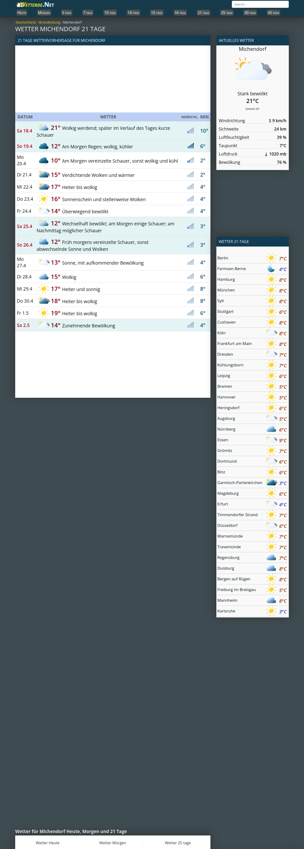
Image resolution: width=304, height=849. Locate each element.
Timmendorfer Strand (252, 515)
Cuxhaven (252, 322)
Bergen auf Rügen (252, 579)
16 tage (180, 12)
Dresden (252, 354)
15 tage (157, 12)
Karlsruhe (252, 611)
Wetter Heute (47, 842)
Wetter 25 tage (178, 842)
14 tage (133, 12)
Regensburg (252, 558)
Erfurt (252, 504)
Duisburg (252, 568)
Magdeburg (252, 494)
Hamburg (252, 280)
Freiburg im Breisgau (252, 590)
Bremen (252, 387)
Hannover (252, 397)
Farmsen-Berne (252, 269)
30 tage (250, 12)
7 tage (88, 12)
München (252, 290)
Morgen (44, 12)
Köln (252, 333)
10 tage (110, 12)
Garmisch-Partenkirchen (252, 483)
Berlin (252, 258)
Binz (252, 472)
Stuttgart (252, 312)
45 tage (274, 12)
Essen (252, 440)
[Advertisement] (112, 79)
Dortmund (252, 461)
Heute (21, 12)
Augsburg (252, 419)
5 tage (66, 12)
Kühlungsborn (252, 365)
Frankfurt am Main (252, 344)
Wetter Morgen (112, 842)
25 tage (227, 12)
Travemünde (252, 547)
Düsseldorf (252, 526)
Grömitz (252, 451)
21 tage (203, 12)
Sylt (252, 301)
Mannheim (252, 601)
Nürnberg (252, 429)
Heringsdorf (252, 408)
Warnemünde (252, 536)
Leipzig (252, 376)
